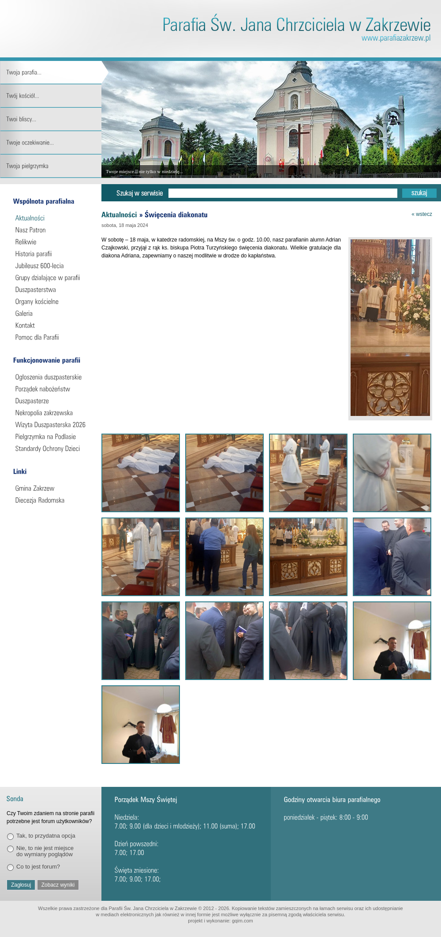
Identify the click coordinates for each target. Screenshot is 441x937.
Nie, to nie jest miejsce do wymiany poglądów (45, 851)
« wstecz (421, 214)
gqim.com (242, 920)
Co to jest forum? (38, 866)
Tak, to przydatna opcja (45, 835)
